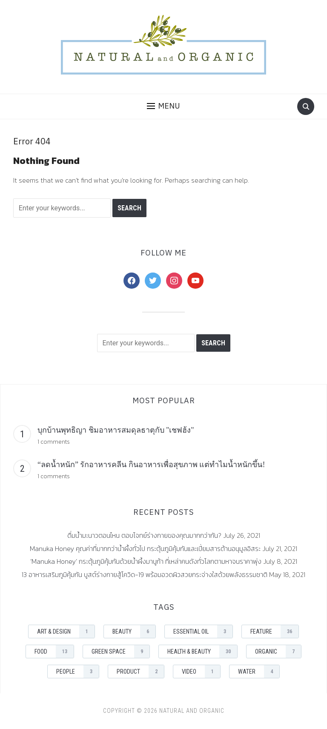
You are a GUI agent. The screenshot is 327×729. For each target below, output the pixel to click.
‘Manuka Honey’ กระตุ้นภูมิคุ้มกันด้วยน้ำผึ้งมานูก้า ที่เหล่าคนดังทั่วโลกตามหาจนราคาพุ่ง (145, 561)
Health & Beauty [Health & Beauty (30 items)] (202, 651)
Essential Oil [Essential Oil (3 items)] (202, 631)
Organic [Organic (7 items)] (278, 651)
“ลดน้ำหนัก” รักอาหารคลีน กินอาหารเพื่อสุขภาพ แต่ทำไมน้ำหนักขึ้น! (151, 464)
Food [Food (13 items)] (54, 651)
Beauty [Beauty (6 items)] (133, 631)
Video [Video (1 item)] (201, 671)
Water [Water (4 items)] (258, 671)
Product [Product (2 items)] (140, 671)
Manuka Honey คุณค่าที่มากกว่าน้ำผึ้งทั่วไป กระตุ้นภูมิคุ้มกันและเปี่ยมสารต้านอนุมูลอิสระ (145, 548)
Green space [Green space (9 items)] (120, 651)
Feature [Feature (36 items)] (274, 631)
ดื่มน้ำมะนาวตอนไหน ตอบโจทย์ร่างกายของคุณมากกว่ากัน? (144, 535)
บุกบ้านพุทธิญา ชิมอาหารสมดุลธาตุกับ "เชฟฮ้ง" (115, 430)
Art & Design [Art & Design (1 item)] (66, 631)
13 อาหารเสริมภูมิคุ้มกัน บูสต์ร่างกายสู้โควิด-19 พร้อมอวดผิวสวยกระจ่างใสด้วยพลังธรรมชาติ (144, 574)
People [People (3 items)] (77, 671)
